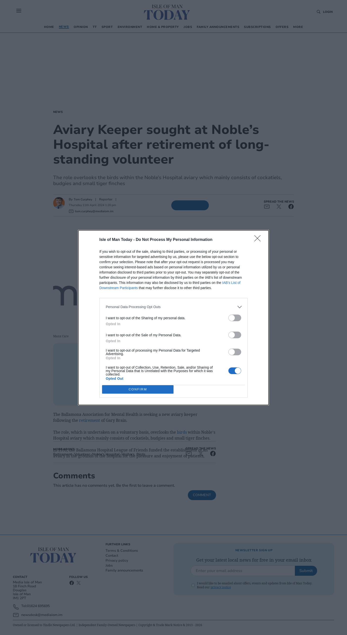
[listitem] (173, 307)
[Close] (259, 240)
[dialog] (173, 317)
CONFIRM (138, 389)
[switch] (234, 318)
